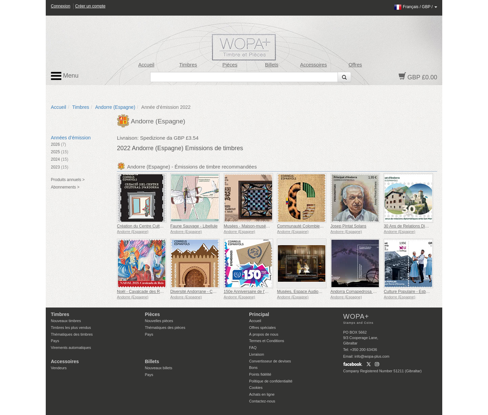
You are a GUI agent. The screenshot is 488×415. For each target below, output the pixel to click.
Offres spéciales (262, 327)
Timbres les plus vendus (71, 327)
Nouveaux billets (158, 368)
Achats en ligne (261, 394)
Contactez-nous (262, 401)
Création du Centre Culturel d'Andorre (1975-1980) (162, 226)
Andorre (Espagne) (115, 107)
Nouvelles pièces (159, 321)
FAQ (253, 347)
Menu (65, 76)
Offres (355, 64)
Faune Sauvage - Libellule (193, 226)
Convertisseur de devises (270, 361)
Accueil (146, 64)
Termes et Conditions (266, 341)
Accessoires (313, 64)
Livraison (256, 354)
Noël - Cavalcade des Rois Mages (147, 291)
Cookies (256, 388)
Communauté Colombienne (301, 226)
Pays (55, 341)
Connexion (60, 6)
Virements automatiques (71, 347)
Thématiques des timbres (72, 334)
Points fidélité (260, 374)
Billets (271, 64)
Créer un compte (90, 6)
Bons (253, 367)
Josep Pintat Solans (348, 226)
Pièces (229, 64)
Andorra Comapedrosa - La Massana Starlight (371, 291)
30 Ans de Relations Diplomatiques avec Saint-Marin (431, 226)
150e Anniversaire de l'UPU (248, 291)
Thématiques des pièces (165, 327)
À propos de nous (263, 334)
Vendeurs (58, 368)
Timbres (188, 64)
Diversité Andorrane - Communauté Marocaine (212, 291)
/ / (415, 6)
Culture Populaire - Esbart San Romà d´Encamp (427, 291)
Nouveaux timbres (66, 321)
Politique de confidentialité (270, 381)
